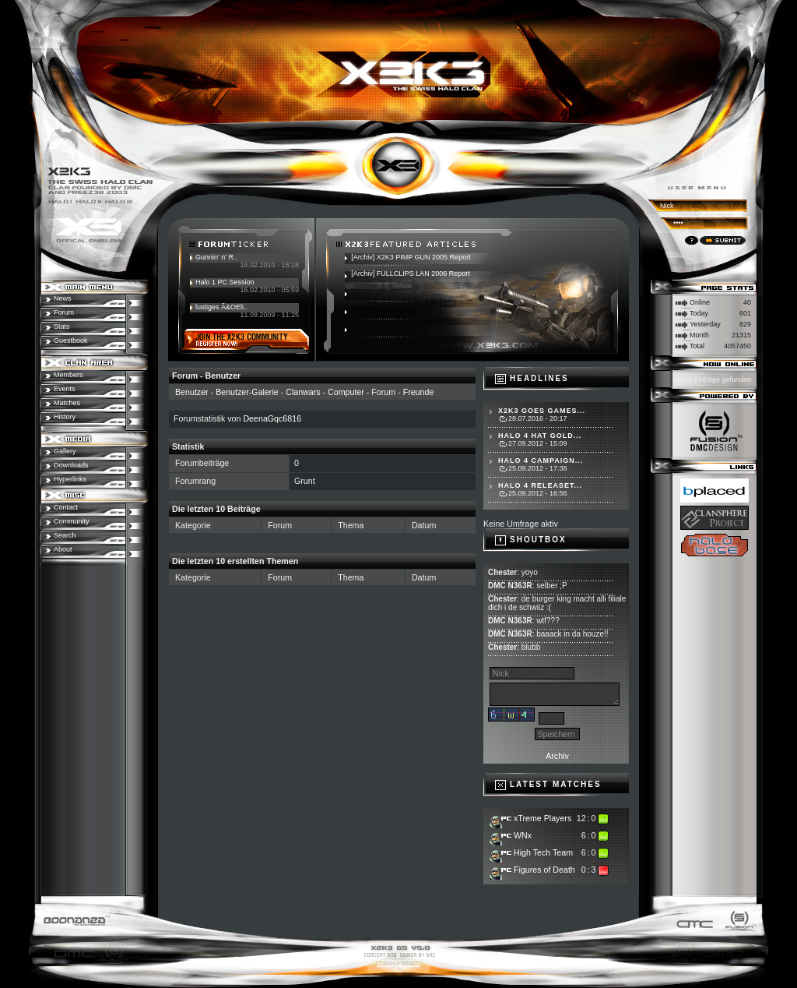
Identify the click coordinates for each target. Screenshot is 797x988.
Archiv (557, 755)
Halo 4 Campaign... (540, 460)
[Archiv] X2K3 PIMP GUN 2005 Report (410, 257)
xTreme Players (542, 818)
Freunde (418, 392)
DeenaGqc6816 (272, 418)
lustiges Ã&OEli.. (221, 307)
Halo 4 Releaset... (540, 485)
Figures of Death (544, 869)
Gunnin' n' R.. (216, 257)
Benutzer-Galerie (247, 392)
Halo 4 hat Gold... (539, 435)
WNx (523, 835)
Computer (346, 392)
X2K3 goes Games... (541, 411)
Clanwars (303, 392)
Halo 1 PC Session (225, 282)
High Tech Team (543, 852)
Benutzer (192, 392)
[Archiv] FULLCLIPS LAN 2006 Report (410, 273)
